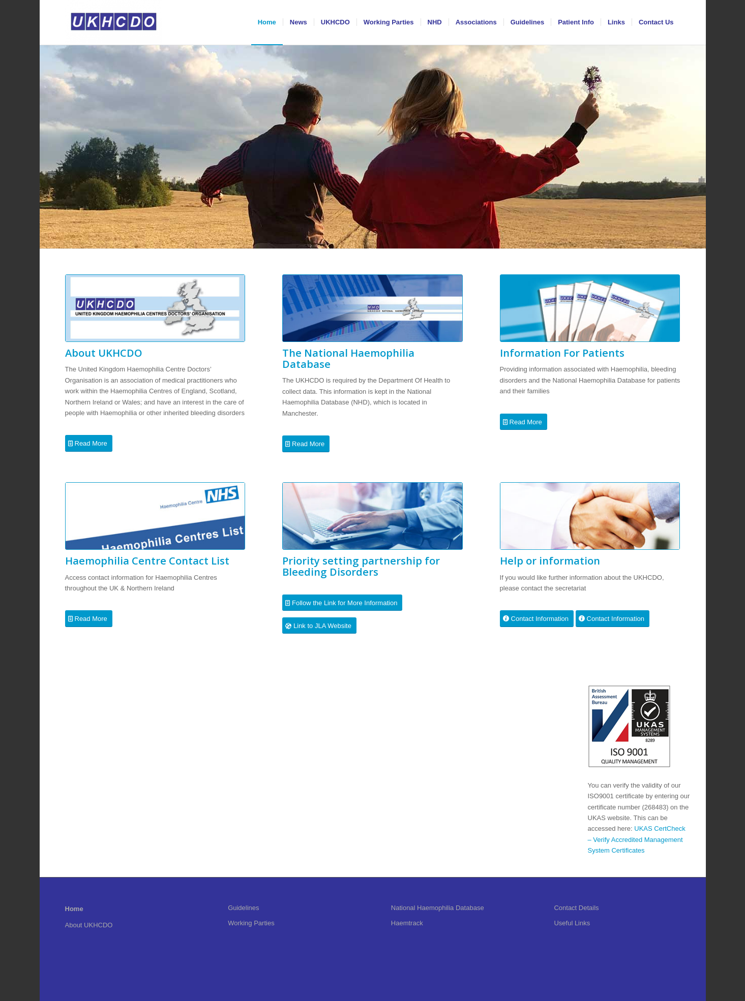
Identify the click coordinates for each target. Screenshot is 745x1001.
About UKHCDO (89, 925)
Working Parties (251, 923)
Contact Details (576, 908)
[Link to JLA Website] (319, 625)
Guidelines (243, 908)
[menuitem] (267, 22)
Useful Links (572, 923)
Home (74, 909)
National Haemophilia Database (437, 908)
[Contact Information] (537, 618)
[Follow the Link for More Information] (342, 603)
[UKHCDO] (113, 22)
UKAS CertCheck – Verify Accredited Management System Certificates (637, 839)
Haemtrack (407, 923)
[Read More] (88, 443)
